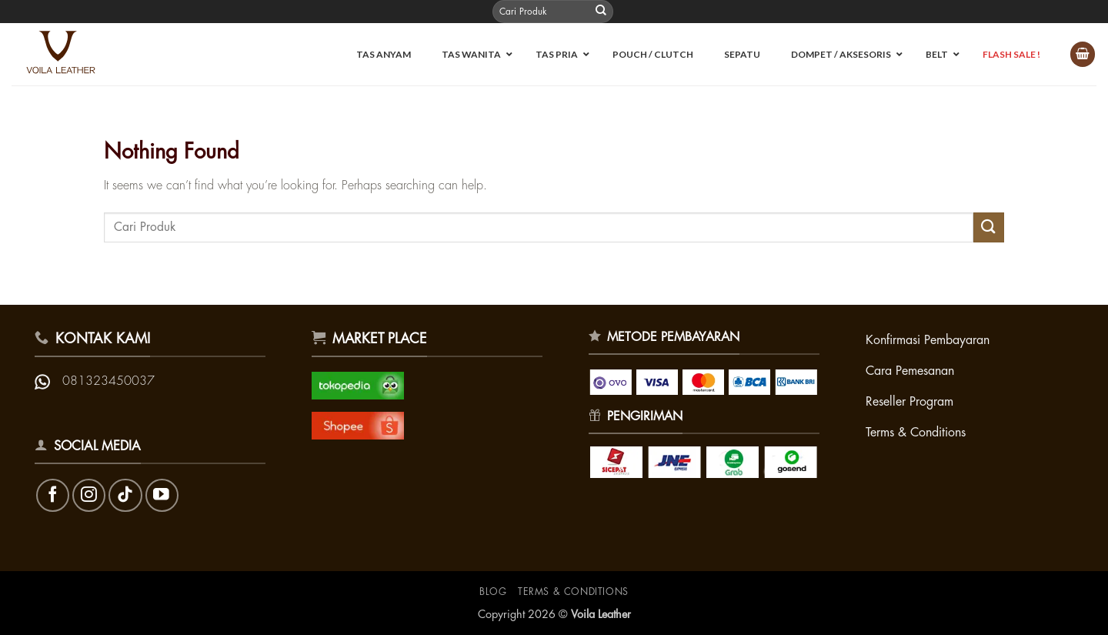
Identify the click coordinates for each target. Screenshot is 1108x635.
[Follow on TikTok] (125, 495)
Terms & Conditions (573, 592)
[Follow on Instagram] (88, 495)
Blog (492, 592)
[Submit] (600, 11)
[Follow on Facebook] (52, 495)
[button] (1082, 54)
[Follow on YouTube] (162, 495)
